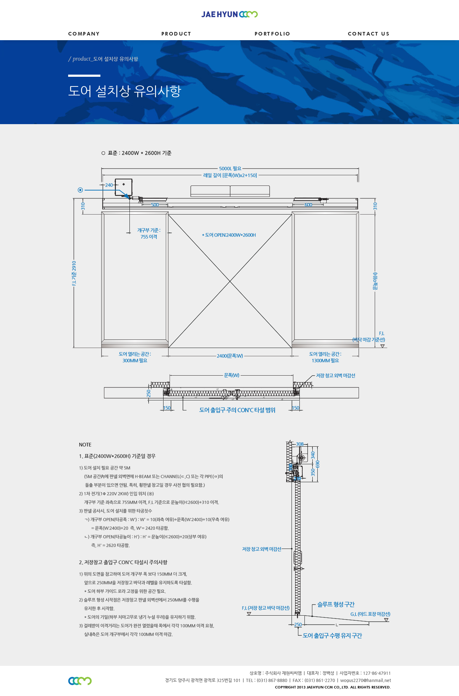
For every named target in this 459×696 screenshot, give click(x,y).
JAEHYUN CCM (229, 14)
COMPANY (84, 34)
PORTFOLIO (273, 34)
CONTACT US (369, 34)
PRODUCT (176, 34)
